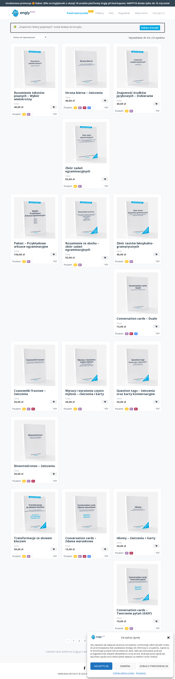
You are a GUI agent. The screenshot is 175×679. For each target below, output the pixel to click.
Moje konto (141, 13)
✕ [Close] (171, 339)
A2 (24, 114)
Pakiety (99, 13)
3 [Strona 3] (84, 640)
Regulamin (141, 673)
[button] (168, 637)
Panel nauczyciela (77, 13)
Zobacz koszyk (150, 27)
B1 (29, 114)
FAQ (111, 13)
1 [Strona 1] (73, 640)
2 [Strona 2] (79, 640)
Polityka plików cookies (123, 673)
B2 (84, 108)
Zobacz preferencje (154, 666)
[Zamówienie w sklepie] (28, 37)
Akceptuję (101, 666)
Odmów (125, 666)
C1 (89, 108)
